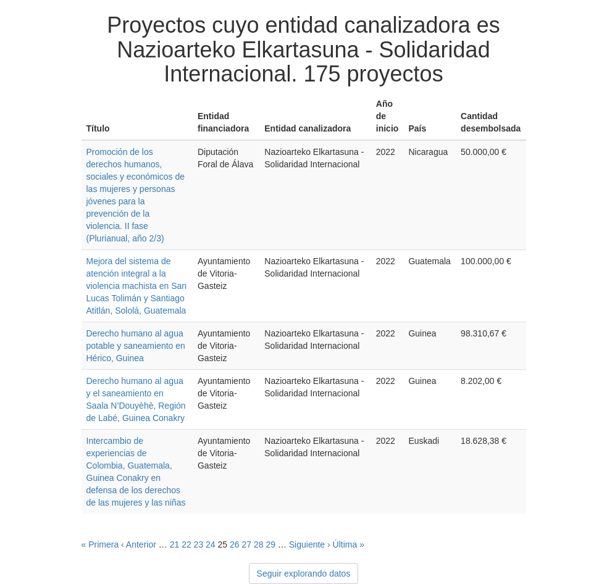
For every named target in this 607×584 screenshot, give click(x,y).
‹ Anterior (138, 544)
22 (186, 544)
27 (246, 544)
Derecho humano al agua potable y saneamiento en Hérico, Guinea (135, 345)
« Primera (100, 544)
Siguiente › (309, 544)
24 (211, 544)
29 (270, 544)
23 (199, 544)
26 (235, 544)
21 (175, 544)
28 (259, 544)
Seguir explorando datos (304, 573)
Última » (348, 544)
